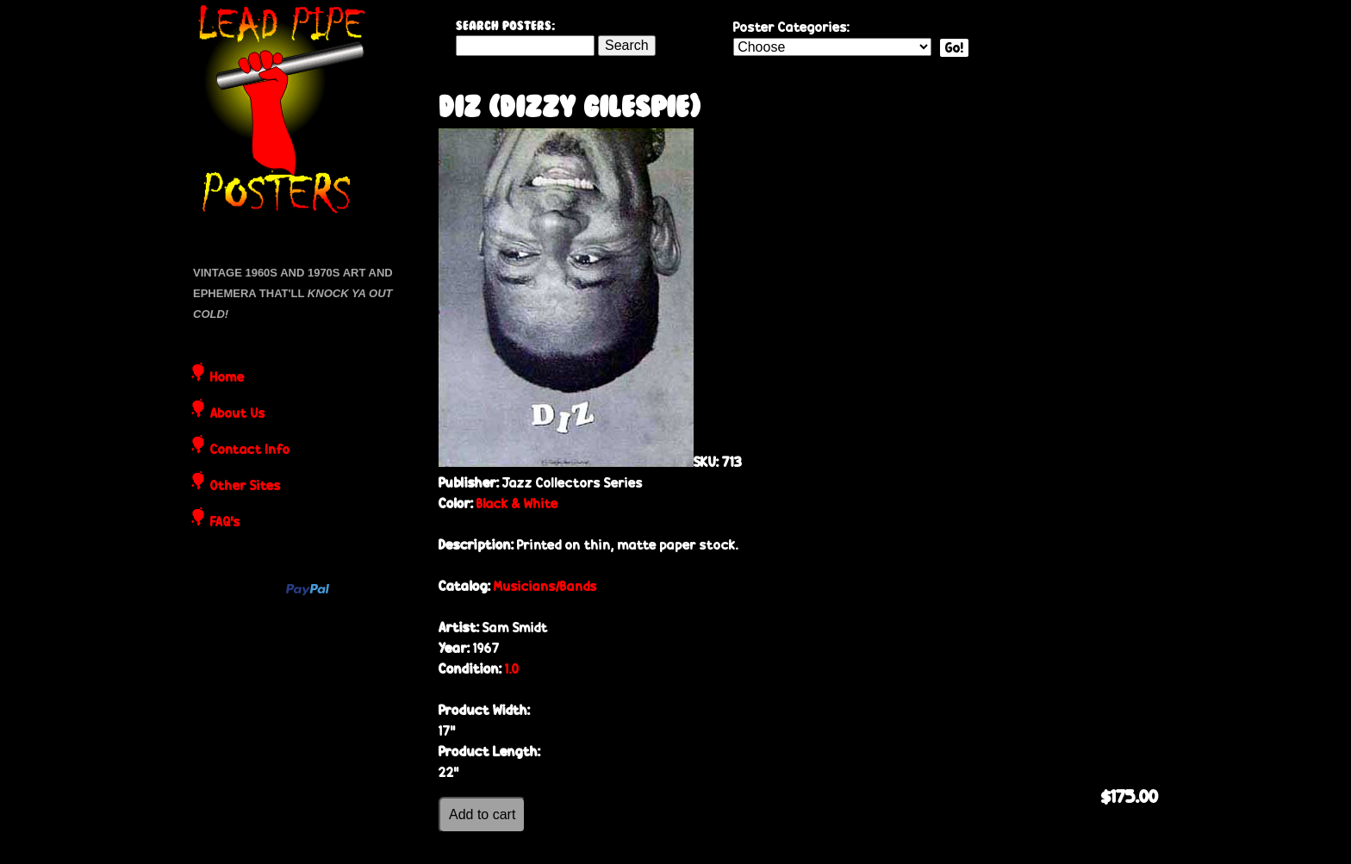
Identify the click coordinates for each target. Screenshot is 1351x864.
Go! (954, 48)
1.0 (512, 669)
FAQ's (225, 523)
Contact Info (250, 450)
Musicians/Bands (545, 586)
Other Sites (245, 486)
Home (227, 378)
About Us (237, 414)
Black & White (517, 503)
